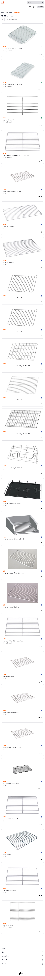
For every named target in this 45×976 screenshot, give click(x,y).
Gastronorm (17, 12)
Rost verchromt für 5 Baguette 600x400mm (17, 434)
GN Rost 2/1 (8, 926)
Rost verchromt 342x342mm (13, 298)
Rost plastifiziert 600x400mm (13, 573)
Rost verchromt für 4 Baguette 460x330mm (17, 366)
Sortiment (4, 12)
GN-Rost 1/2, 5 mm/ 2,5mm (13, 641)
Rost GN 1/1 (9, 227)
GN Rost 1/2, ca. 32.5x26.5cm (12, 191)
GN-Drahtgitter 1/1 (10, 890)
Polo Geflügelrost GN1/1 (12, 503)
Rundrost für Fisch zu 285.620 (13, 539)
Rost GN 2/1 (9, 262)
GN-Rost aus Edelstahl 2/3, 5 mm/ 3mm (16, 155)
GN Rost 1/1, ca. (8, 676)
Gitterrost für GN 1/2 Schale (12, 49)
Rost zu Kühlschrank (11, 607)
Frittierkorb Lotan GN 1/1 (11, 783)
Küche (10, 12)
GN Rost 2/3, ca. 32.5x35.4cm (12, 748)
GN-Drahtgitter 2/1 (10, 819)
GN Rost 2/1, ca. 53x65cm (11, 712)
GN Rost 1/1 (8, 120)
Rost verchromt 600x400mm (13, 400)
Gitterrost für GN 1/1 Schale (12, 84)
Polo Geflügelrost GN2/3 (12, 468)
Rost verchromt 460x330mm (13, 332)
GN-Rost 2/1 (8, 854)
